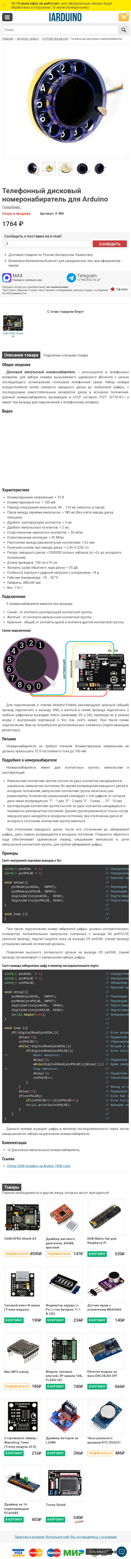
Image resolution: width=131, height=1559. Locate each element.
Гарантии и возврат (30, 1537)
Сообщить (110, 244)
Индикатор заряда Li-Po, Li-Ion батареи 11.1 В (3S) (63, 1309)
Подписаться (17, 1254)
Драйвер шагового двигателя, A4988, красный (60, 1243)
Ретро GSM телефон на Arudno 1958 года (38, 1166)
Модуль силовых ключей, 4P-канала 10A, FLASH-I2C (64, 1376)
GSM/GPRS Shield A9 (13, 335)
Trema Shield (56, 1505)
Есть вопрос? (99, 1551)
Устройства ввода (55, 38)
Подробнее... (12, 207)
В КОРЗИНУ (97, 1254)
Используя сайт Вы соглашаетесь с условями (81, 1537)
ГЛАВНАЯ (7, 38)
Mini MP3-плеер (16, 1372)
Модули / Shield (27, 38)
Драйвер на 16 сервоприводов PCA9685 (16, 1509)
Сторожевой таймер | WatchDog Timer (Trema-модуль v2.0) (20, 1442)
